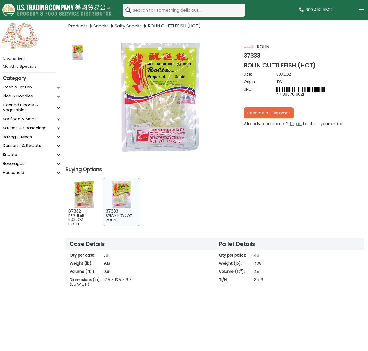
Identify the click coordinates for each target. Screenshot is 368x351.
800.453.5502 (319, 10)
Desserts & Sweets (22, 145)
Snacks (10, 154)
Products (78, 26)
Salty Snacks (128, 26)
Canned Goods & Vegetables (20, 108)
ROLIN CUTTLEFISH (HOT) (174, 26)
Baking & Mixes (17, 137)
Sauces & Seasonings (24, 128)
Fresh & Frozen (17, 87)
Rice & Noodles (18, 96)
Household (13, 172)
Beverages (14, 163)
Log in (296, 124)
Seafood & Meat (19, 119)
